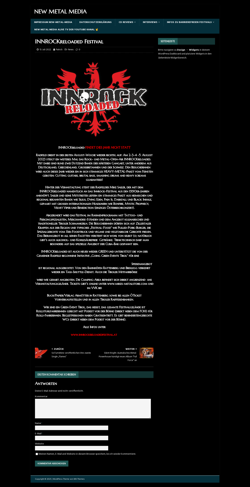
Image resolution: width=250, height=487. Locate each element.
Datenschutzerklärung (95, 22)
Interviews (150, 22)
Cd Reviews (126, 22)
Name (38, 423)
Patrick (59, 49)
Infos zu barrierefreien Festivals (189, 22)
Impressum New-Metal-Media (53, 22)
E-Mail (38, 434)
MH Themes (79, 479)
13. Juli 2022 (45, 49)
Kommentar (41, 397)
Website (39, 444)
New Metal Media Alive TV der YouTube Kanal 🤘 (66, 30)
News (70, 49)
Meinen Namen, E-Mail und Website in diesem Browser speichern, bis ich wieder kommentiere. (87, 454)
